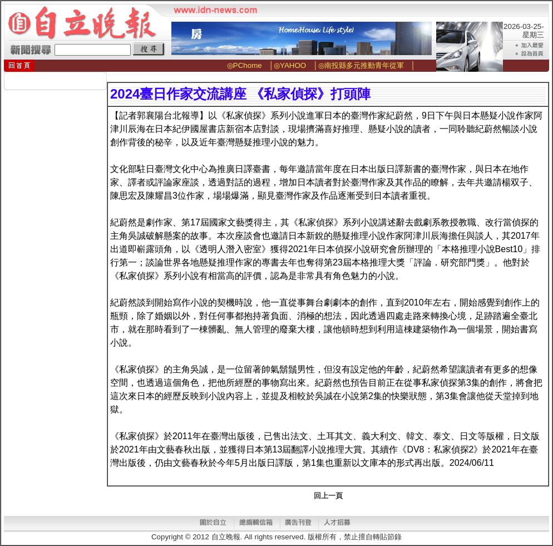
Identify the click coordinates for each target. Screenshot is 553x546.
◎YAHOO (290, 65)
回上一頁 (328, 495)
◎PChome (244, 65)
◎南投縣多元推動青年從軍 (361, 65)
